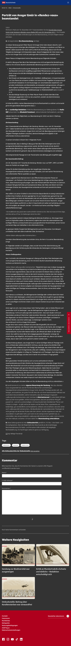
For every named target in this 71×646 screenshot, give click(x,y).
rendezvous (25, 445)
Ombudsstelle (17, 8)
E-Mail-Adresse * (7, 480)
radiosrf (15, 445)
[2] (7, 433)
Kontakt (5, 616)
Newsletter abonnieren (58, 616)
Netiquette (6, 623)
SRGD (9, 8)
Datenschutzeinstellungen (11, 630)
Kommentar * (6, 488)
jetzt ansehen (35, 451)
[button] (68, 2)
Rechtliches (6, 620)
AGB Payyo (6, 628)
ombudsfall (6, 445)
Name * (4, 472)
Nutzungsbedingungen (10, 625)
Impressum (6, 618)
